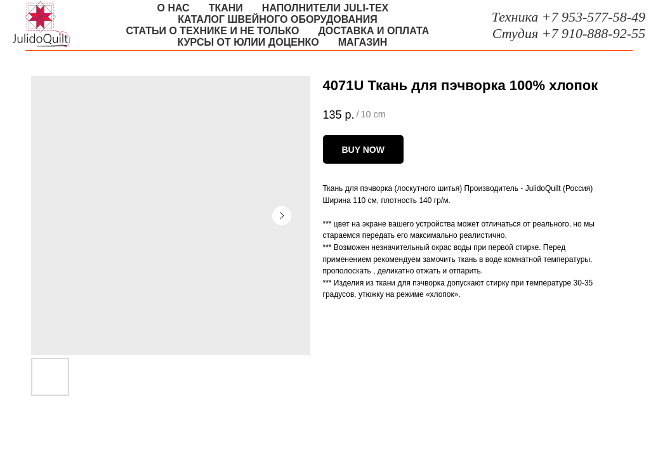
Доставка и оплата (373, 30)
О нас (173, 8)
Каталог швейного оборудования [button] (277, 19)
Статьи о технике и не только (212, 30)
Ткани (226, 8)
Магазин (363, 42)
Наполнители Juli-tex (325, 8)
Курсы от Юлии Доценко (248, 42)
